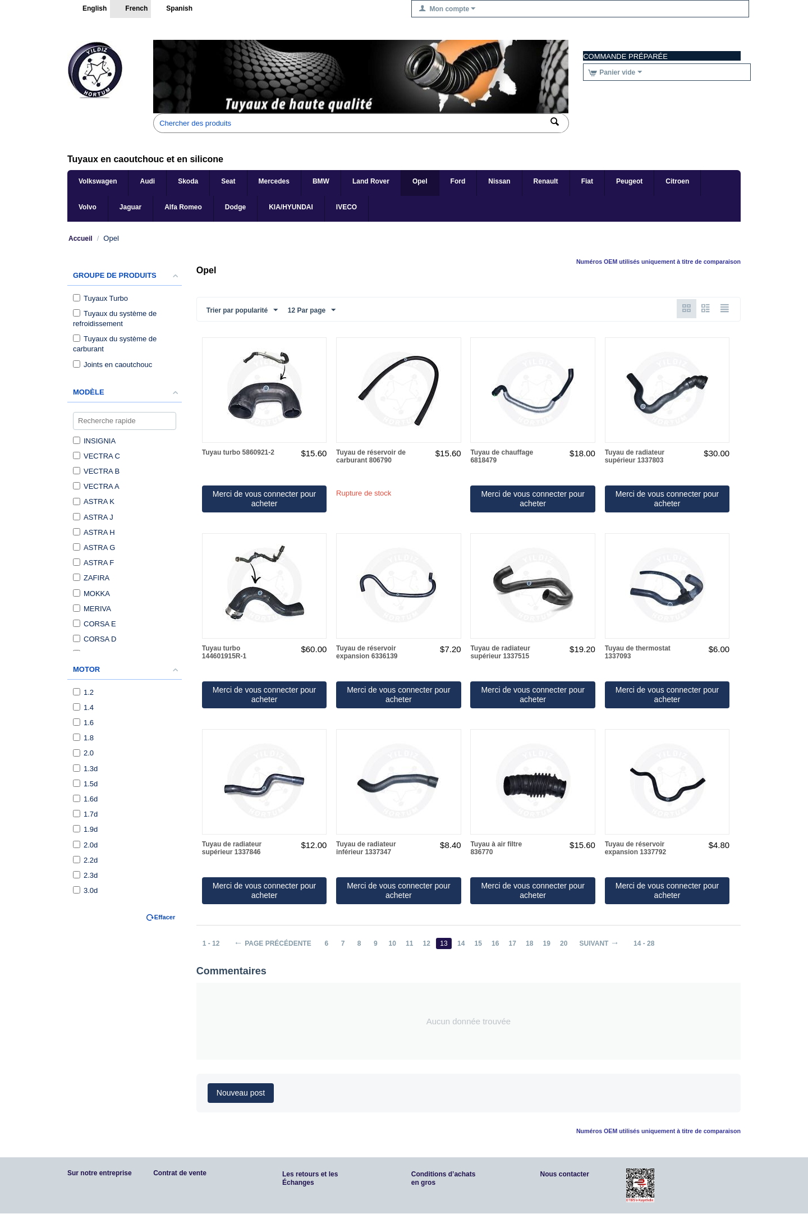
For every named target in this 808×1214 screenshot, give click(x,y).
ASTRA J (93, 517)
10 (393, 944)
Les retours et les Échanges (310, 1179)
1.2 (83, 692)
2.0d (85, 845)
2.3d (85, 875)
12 (428, 944)
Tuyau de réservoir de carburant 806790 (371, 457)
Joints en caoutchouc (112, 364)
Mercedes (274, 181)
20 (567, 944)
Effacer (164, 917)
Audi (147, 181)
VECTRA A (96, 486)
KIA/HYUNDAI (291, 207)
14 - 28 (648, 944)
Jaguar (130, 207)
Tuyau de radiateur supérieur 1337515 (500, 653)
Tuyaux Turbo (100, 298)
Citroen (677, 181)
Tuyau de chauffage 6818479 (501, 457)
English (89, 8)
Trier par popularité (242, 310)
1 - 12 (211, 944)
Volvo (88, 207)
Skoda (188, 181)
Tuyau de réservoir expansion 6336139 (366, 653)
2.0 (83, 753)
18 (532, 944)
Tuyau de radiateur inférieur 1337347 (366, 848)
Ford (458, 181)
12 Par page (312, 310)
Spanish (173, 8)
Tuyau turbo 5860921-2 (238, 453)
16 (498, 944)
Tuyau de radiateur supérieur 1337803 (634, 457)
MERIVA (92, 608)
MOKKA (91, 593)
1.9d (85, 829)
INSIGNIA (94, 441)
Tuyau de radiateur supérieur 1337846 (231, 848)
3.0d (85, 890)
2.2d (85, 860)
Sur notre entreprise (99, 1174)
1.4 (83, 707)
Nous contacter (564, 1175)
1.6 (83, 722)
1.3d (85, 768)
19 (550, 944)
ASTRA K (93, 501)
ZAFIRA (91, 578)
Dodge (235, 207)
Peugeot (629, 181)
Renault (546, 181)
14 (463, 944)
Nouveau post (241, 1093)
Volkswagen (98, 181)
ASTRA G (94, 547)
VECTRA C (96, 456)
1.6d (85, 799)
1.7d (85, 814)
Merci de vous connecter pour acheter (264, 499)
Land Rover (370, 181)
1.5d (85, 784)
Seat (228, 181)
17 (515, 944)
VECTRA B (96, 471)
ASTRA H (94, 532)
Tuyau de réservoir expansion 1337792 (635, 848)
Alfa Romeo (183, 207)
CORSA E (94, 624)
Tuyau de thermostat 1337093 (638, 653)
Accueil (80, 238)
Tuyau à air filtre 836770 (496, 848)
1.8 (83, 738)
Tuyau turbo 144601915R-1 (224, 653)
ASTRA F (93, 562)
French (130, 8)
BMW (321, 181)
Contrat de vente (179, 1174)
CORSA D (95, 639)
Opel (420, 181)
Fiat (587, 181)
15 (480, 944)
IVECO (346, 207)
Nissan (499, 181)
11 (411, 944)
